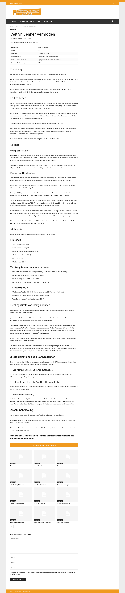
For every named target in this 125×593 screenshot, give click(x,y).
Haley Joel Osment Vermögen (42, 522)
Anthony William (17, 38)
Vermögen (48, 21)
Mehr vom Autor (51, 445)
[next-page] (14, 526)
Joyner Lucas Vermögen (17, 503)
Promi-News (23, 21)
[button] (112, 21)
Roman (12, 466)
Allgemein (17, 27)
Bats (58, 466)
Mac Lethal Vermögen (63, 522)
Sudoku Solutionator (39, 466)
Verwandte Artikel (38, 445)
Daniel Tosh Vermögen (63, 503)
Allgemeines (35, 21)
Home (14, 21)
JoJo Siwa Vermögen (40, 485)
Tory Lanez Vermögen (63, 485)
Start (11, 27)
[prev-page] (11, 526)
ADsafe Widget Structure (17, 485)
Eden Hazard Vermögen (17, 522)
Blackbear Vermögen (40, 503)
